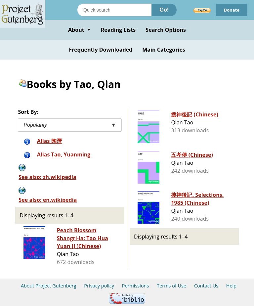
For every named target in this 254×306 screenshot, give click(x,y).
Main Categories (163, 49)
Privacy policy (99, 286)
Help (231, 286)
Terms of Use (171, 286)
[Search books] (114, 10)
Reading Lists (118, 29)
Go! (164, 10)
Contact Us (206, 286)
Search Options (166, 29)
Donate (231, 10)
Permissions (135, 286)
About (79, 30)
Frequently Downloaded (100, 49)
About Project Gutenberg (48, 286)
